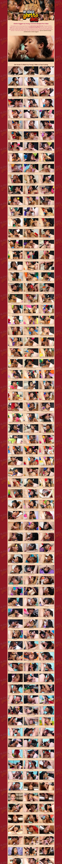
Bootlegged (47, 606)
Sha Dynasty (31, 802)
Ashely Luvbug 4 (15, 802)
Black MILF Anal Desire (31, 281)
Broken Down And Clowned (47, 585)
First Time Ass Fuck (15, 574)
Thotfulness (31, 335)
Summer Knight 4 (15, 856)
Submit (31, 357)
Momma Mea (15, 661)
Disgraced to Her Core (47, 129)
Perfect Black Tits (31, 574)
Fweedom (46, 769)
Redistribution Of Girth (47, 574)
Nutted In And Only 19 (47, 433)
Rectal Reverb (46, 313)
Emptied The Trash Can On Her (15, 791)
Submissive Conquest (31, 238)
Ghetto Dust (46, 715)
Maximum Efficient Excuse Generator (15, 726)
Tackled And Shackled (15, 628)
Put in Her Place (47, 118)
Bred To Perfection (15, 433)
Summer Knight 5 (47, 845)
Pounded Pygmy (15, 563)
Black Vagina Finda (46, 270)
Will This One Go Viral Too (31, 292)
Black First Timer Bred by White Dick (15, 400)
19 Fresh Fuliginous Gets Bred (46, 411)
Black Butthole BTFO (31, 411)
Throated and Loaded (15, 97)
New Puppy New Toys (31, 324)
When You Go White (15, 715)
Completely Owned (46, 172)
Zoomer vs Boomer (15, 498)
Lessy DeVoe (31, 845)
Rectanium (15, 639)
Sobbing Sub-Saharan (31, 595)
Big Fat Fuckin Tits (46, 346)
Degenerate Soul (47, 205)
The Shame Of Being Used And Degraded (15, 216)
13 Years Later (46, 617)
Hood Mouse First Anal (31, 552)
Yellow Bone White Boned (15, 118)
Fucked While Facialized (15, 368)
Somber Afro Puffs (31, 75)
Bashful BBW (31, 346)
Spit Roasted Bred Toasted (31, 368)
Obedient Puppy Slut (15, 75)
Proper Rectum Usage (15, 292)
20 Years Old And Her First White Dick (15, 487)
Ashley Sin (46, 834)
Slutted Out (47, 292)
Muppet (31, 389)
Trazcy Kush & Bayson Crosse (31, 856)
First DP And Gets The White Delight (15, 346)
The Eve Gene (31, 769)
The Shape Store (47, 75)
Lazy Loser (15, 736)
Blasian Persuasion (31, 671)
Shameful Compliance (31, 216)
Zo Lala (31, 812)
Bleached (15, 650)
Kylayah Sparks (46, 812)
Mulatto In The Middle (31, 715)
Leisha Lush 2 (31, 791)
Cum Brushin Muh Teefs (31, 606)
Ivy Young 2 (31, 823)
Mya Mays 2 (15, 845)
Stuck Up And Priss (46, 780)
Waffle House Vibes (46, 389)
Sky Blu (31, 834)
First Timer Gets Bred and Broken (15, 422)
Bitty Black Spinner (31, 661)
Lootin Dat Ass (46, 86)
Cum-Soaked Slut (31, 107)
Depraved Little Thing (47, 140)
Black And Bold (46, 227)
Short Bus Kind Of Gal (47, 671)
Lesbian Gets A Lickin (15, 769)
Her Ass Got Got (31, 736)
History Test (47, 747)
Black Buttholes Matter (47, 422)
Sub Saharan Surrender (47, 520)
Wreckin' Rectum (15, 227)
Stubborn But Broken (31, 758)
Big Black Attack (15, 682)
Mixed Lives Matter (31, 726)
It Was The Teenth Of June (15, 704)
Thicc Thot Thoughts (31, 650)
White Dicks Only (31, 530)
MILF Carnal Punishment (15, 259)
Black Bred (31, 454)
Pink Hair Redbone (15, 411)
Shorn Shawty (15, 585)
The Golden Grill (15, 780)
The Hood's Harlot (31, 86)
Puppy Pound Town (46, 248)
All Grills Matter (31, 617)
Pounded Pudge (31, 747)
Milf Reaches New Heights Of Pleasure (15, 270)
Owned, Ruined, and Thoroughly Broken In (31, 183)
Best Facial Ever (15, 357)
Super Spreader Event (15, 693)
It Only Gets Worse (46, 454)
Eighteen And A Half (46, 704)
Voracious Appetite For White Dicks (15, 194)
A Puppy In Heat (31, 270)
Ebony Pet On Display (47, 487)
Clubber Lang (31, 465)
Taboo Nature (31, 227)
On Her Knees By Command (15, 172)
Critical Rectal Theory (46, 650)
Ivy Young (46, 823)
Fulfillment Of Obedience (15, 238)
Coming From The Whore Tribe (31, 259)
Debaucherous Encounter (31, 194)
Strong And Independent (15, 303)
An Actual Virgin (46, 693)
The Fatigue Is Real (31, 129)
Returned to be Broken (15, 107)
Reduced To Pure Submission (46, 183)
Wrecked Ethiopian (31, 563)
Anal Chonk (15, 541)
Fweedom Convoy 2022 (46, 595)
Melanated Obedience (47, 541)
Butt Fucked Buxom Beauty (15, 520)
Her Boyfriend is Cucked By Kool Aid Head (15, 476)
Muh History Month (15, 606)
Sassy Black (31, 379)
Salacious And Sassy (31, 541)
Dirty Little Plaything (31, 205)
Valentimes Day (15, 758)
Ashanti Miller (46, 791)
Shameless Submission (47, 259)
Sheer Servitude (31, 303)
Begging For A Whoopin (15, 454)
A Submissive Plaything (31, 248)
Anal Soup (15, 509)
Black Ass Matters (46, 736)
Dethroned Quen (47, 162)
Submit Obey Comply (31, 585)
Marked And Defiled (31, 172)
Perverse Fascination (15, 183)
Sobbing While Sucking (47, 639)
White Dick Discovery (31, 682)
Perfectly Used (46, 151)
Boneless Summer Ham (46, 530)
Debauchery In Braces (15, 248)
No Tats (31, 780)
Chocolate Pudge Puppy (46, 281)
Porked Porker (46, 552)
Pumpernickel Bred (15, 313)
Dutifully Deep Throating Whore (15, 281)
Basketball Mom (15, 379)
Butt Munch (15, 335)
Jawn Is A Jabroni (15, 617)
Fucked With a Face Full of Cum (46, 368)
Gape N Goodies (31, 693)
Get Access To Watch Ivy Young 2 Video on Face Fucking (31, 64)
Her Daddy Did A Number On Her (47, 476)
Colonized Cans (31, 628)
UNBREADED (31, 520)
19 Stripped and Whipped (46, 400)
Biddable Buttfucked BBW (46, 498)
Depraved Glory (46, 194)
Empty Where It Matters (31, 118)
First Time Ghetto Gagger (46, 758)
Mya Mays (47, 856)
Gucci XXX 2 (15, 823)
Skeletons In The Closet (15, 465)
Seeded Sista (15, 444)
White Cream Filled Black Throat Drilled (47, 357)
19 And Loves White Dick (46, 563)
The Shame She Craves (15, 140)
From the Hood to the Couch (46, 107)
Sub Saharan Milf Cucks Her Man (47, 465)
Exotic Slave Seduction (47, 238)
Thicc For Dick (31, 433)
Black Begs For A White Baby (15, 389)
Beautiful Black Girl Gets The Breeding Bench (46, 335)
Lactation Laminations (31, 639)
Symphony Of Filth (15, 151)
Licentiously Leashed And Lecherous (31, 509)
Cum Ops (15, 86)
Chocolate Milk (15, 552)
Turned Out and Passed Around (31, 162)
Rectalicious (31, 313)
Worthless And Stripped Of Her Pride (30, 140)
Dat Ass (46, 682)
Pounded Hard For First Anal (31, 444)
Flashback (31, 498)
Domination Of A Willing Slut (15, 205)
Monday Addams (31, 97)
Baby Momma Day (31, 400)
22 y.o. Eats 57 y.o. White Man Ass (47, 661)
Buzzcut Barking (47, 324)
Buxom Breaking (31, 704)
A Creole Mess (15, 162)
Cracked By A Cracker (15, 530)
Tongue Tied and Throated (46, 97)
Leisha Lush (15, 812)
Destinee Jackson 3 (46, 802)
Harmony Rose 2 (15, 834)
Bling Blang (47, 628)
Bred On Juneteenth (46, 379)
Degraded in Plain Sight (15, 129)
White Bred (31, 476)
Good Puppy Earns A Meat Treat (46, 509)
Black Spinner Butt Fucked (46, 444)
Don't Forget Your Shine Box (31, 487)
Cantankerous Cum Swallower (15, 747)
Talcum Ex (47, 726)
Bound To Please (47, 216)
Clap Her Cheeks (31, 422)
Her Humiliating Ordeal (31, 151)
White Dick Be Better (15, 595)
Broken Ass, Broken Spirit (15, 671)
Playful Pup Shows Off (15, 324)
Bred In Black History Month (47, 303)
